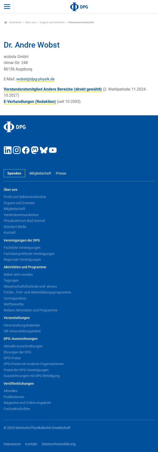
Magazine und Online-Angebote (27, 403)
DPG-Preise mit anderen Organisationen (34, 364)
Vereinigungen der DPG (22, 240)
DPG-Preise (12, 358)
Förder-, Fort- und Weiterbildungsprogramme (37, 292)
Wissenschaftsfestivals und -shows (30, 286)
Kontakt (10, 232)
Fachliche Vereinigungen (22, 248)
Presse (61, 173)
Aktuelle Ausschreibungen (23, 346)
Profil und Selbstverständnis (25, 197)
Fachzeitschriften (17, 409)
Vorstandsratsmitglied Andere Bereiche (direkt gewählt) (53, 89)
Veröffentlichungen (19, 384)
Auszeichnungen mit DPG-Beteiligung (32, 376)
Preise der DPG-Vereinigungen (26, 370)
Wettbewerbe (14, 304)
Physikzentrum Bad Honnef (24, 221)
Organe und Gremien (52, 22)
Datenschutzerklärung (59, 444)
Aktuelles (10, 391)
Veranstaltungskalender (22, 325)
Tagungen (11, 280)
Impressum (12, 444)
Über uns (30, 22)
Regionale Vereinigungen (22, 259)
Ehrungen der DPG (17, 352)
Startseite (12, 22)
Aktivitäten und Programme (25, 267)
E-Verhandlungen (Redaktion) (30, 101)
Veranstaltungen (17, 318)
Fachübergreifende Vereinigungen (29, 254)
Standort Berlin (15, 227)
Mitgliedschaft (40, 173)
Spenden (14, 173)
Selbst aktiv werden (18, 274)
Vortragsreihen (15, 298)
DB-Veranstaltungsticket (22, 331)
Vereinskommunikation (21, 215)
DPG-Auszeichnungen (21, 339)
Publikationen (14, 397)
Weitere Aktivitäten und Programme (30, 310)
